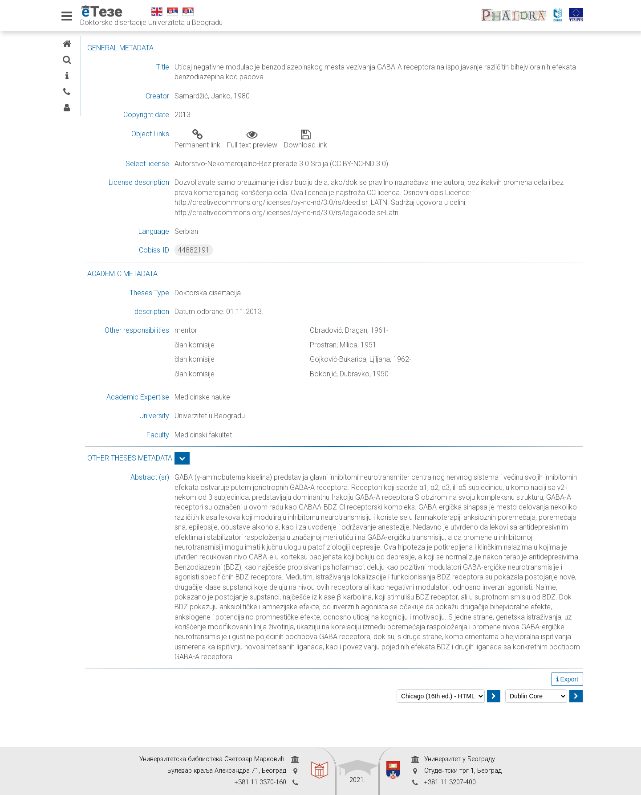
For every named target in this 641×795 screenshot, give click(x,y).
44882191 (264, 250)
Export (567, 718)
